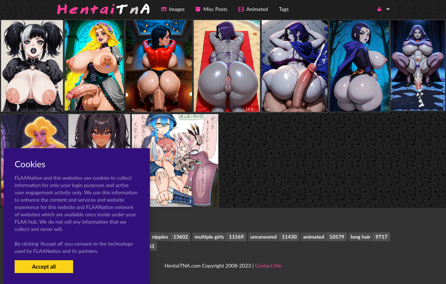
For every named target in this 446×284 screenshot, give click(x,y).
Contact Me (268, 265)
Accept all (44, 266)
